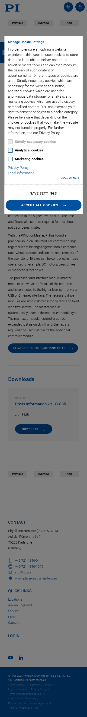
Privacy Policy (18, 168)
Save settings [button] (43, 193)
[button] (44, 205)
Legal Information (21, 173)
